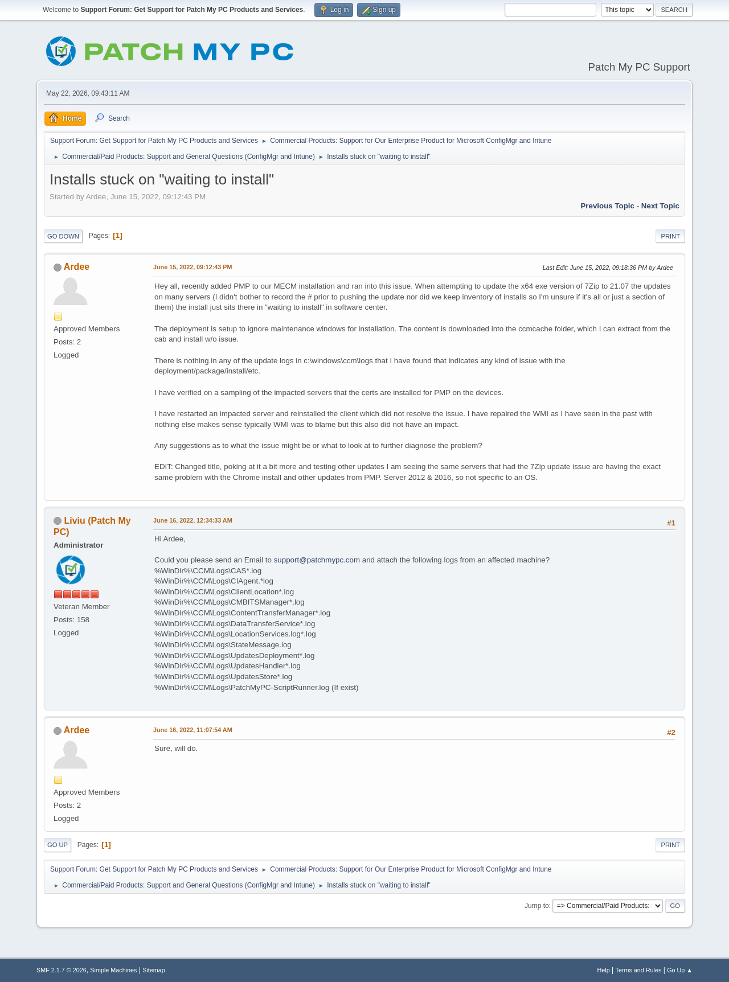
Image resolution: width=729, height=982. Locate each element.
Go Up (57, 844)
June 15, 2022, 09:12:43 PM (192, 267)
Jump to (537, 906)
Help (603, 970)
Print (670, 236)
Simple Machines (113, 970)
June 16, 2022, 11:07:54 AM (192, 729)
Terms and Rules (639, 970)
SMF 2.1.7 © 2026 (61, 970)
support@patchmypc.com (317, 560)
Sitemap (153, 970)
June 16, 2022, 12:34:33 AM (192, 520)
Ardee (76, 267)
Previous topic (607, 206)
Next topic (660, 206)
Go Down (63, 236)
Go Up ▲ (680, 970)
